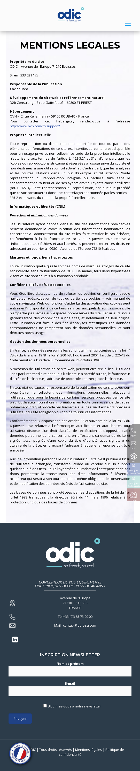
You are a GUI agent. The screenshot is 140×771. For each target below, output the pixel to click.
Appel (133, 435)
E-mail (70, 688)
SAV (134, 461)
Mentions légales (88, 749)
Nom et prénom (70, 668)
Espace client (133, 498)
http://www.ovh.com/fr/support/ (35, 126)
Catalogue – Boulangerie (133, 484)
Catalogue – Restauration (133, 471)
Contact (133, 448)
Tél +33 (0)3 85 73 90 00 (75, 616)
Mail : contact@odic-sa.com (75, 625)
